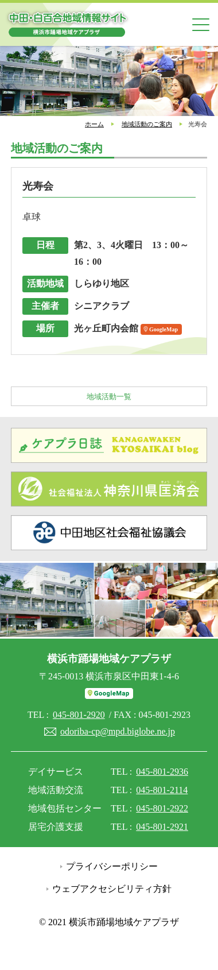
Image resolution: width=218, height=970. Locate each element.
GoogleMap (163, 329)
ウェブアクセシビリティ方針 (112, 889)
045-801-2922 (162, 808)
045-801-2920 (79, 715)
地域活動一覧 (109, 396)
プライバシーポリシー (112, 866)
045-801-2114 (162, 790)
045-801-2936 (162, 771)
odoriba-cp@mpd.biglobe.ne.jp (117, 731)
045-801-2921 (162, 827)
